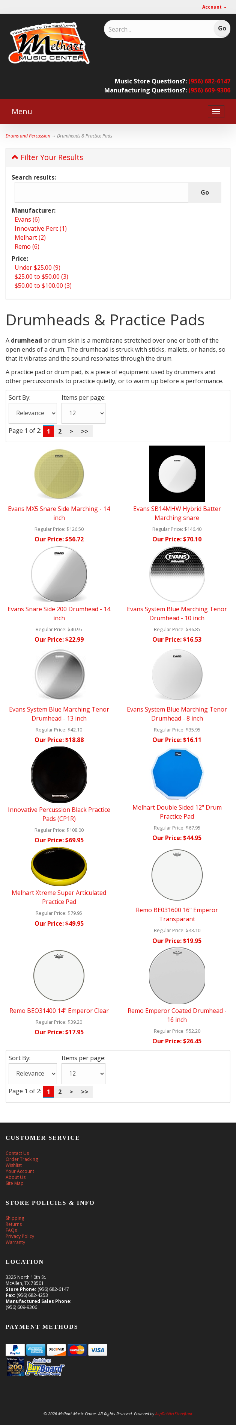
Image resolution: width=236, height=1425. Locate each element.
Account (214, 7)
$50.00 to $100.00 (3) (43, 285)
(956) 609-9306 (209, 90)
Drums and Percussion (28, 136)
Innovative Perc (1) (41, 228)
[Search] (148, 29)
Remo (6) (27, 246)
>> (85, 431)
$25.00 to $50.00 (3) (41, 276)
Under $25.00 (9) (37, 267)
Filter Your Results (47, 157)
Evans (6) (27, 219)
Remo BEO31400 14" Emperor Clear (59, 1010)
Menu (22, 111)
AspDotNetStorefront (173, 1413)
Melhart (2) (30, 237)
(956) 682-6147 (209, 81)
